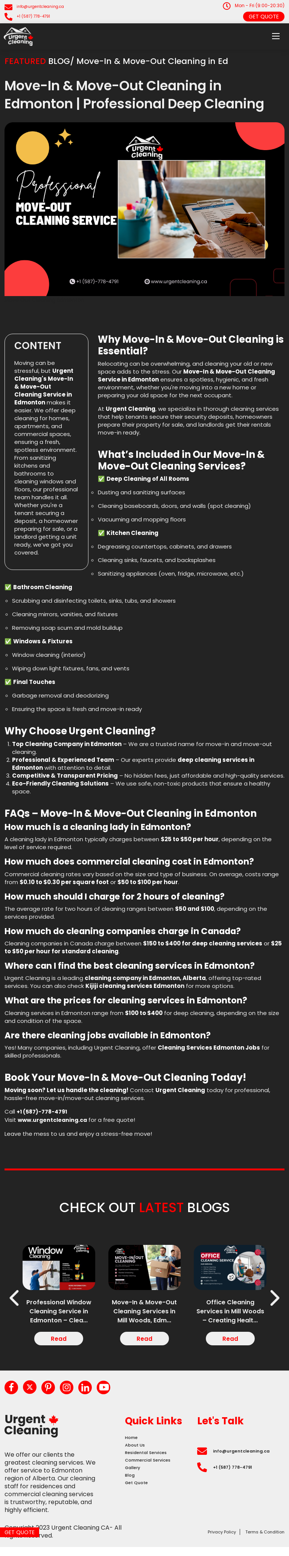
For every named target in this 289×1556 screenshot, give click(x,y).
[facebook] (13, 1394)
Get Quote (264, 16)
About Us (138, 1458)
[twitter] (35, 1394)
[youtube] (124, 1394)
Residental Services (153, 1469)
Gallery (135, 1490)
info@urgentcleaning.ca (45, 6)
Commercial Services (156, 1479)
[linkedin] (102, 1394)
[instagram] (79, 1394)
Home (133, 1448)
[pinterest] (57, 1394)
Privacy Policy (199, 1540)
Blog (131, 1500)
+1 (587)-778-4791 (44, 1111)
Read (59, 1341)
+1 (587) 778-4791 (37, 16)
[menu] (275, 36)
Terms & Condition (257, 1540)
